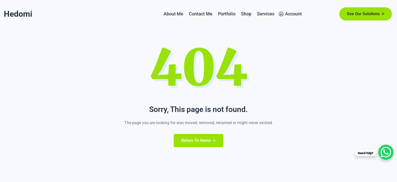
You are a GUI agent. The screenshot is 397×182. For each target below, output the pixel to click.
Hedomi (18, 14)
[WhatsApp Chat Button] (385, 152)
